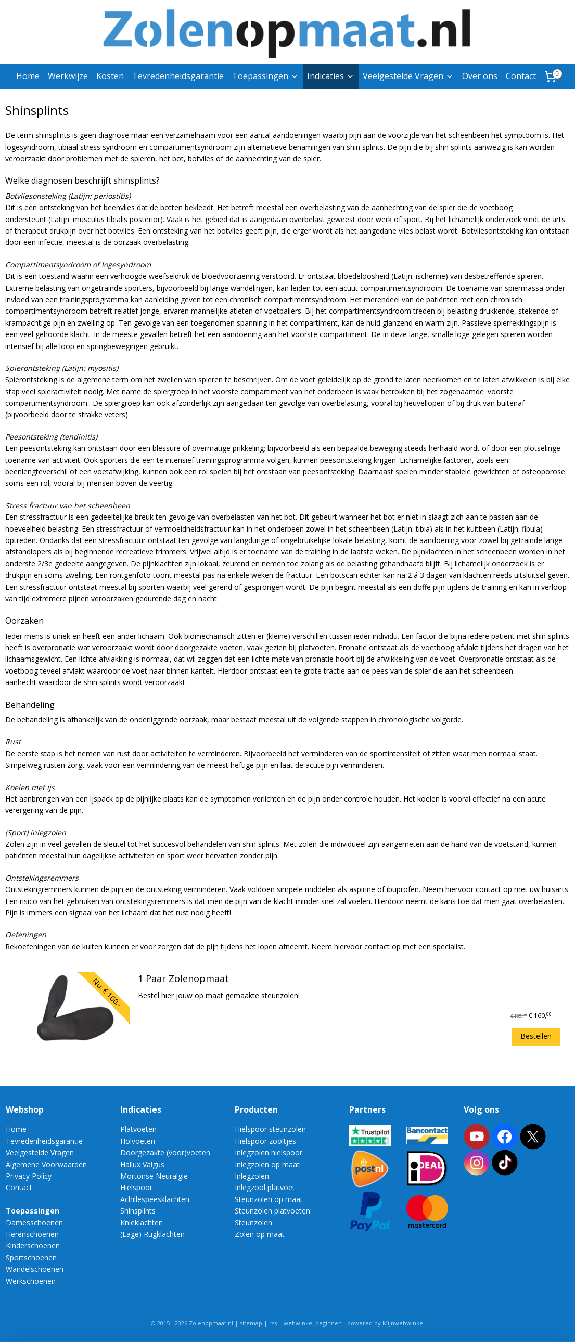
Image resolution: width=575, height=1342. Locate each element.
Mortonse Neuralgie (154, 1176)
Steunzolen (253, 1223)
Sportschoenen (31, 1257)
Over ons (479, 76)
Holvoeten (137, 1141)
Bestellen (536, 1036)
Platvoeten (138, 1129)
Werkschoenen (31, 1281)
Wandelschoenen (34, 1269)
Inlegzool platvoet (265, 1187)
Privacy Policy (29, 1176)
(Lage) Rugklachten (152, 1234)
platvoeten (317, 647)
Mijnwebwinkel (403, 1323)
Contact (521, 76)
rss (273, 1323)
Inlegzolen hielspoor (268, 1152)
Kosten (110, 76)
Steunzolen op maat (269, 1199)
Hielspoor (136, 1187)
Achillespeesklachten (154, 1199)
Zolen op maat (260, 1234)
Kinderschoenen (33, 1245)
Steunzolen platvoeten (272, 1211)
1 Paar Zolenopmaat (183, 979)
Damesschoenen (34, 1223)
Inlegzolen (252, 1176)
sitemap (251, 1323)
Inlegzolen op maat (267, 1164)
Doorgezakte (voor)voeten (165, 1152)
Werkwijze (68, 76)
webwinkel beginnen (313, 1323)
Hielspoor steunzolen (270, 1129)
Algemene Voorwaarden (46, 1164)
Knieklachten (141, 1223)
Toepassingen (265, 76)
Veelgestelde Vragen (408, 76)
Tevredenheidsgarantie (178, 76)
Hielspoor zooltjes (265, 1141)
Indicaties (330, 76)
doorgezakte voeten (209, 647)
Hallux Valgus (142, 1164)
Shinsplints (138, 1211)
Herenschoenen (32, 1234)
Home (28, 76)
